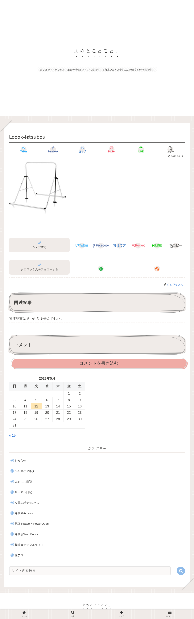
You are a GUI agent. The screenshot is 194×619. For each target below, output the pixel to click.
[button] (181, 571)
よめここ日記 (23, 481)
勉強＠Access (24, 513)
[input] (90, 570)
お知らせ (20, 460)
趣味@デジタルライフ (29, 544)
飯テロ (19, 555)
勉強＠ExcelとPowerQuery (32, 523)
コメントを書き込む (98, 363)
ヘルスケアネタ (25, 471)
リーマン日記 (23, 492)
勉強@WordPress (26, 534)
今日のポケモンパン (27, 502)
